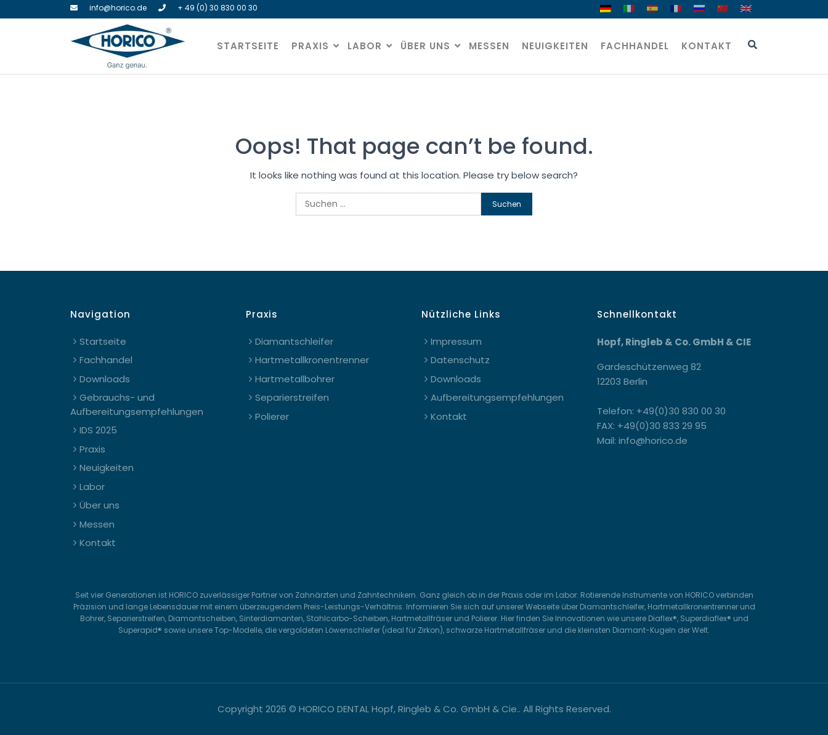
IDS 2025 (98, 430)
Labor (364, 45)
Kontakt (706, 45)
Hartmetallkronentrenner (312, 359)
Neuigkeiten (555, 45)
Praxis (310, 45)
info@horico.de (118, 7)
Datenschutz (460, 359)
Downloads (104, 378)
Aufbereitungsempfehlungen (497, 397)
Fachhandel (635, 45)
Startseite (248, 45)
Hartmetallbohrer (295, 378)
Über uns (425, 45)
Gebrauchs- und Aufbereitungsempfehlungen (136, 404)
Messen (489, 45)
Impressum (456, 341)
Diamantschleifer (294, 341)
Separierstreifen (292, 397)
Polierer (272, 416)
